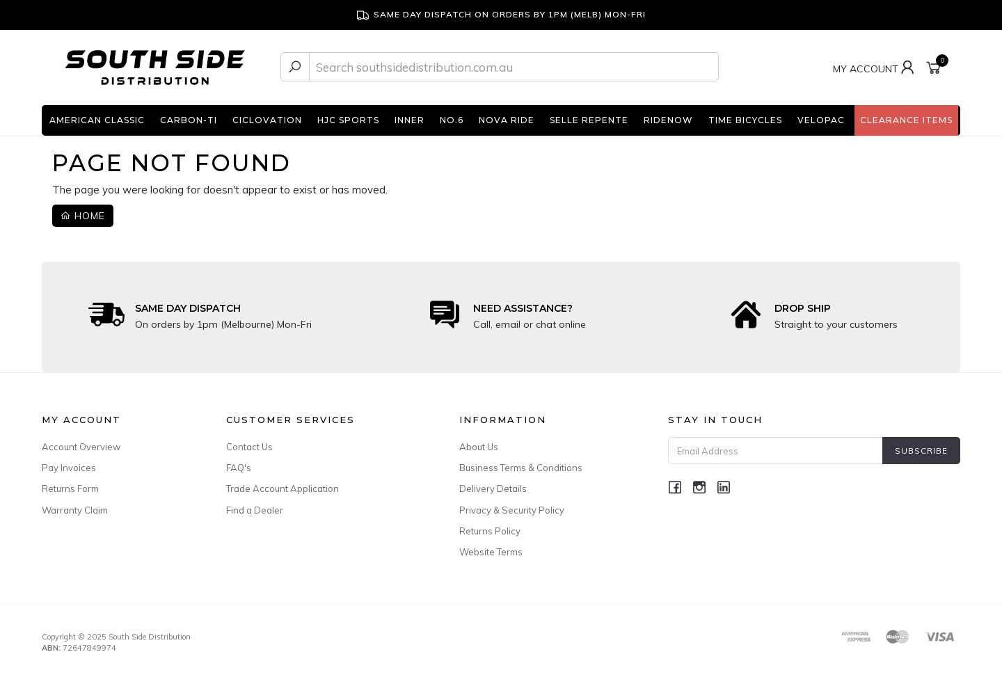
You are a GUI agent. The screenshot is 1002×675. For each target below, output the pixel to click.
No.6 (451, 120)
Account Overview (81, 446)
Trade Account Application (282, 488)
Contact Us (249, 446)
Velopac (821, 120)
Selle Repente (589, 120)
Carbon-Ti (188, 120)
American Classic (97, 120)
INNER (409, 120)
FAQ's (238, 467)
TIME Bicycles (745, 120)
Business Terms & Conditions (520, 467)
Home (83, 215)
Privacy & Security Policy (511, 510)
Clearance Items (906, 120)
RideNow (668, 120)
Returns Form (70, 488)
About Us (478, 446)
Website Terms (491, 551)
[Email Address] (775, 450)
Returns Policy (489, 531)
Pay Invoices (69, 467)
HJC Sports (348, 120)
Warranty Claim (75, 510)
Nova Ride (506, 120)
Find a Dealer (254, 510)
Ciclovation (267, 120)
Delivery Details (493, 488)
